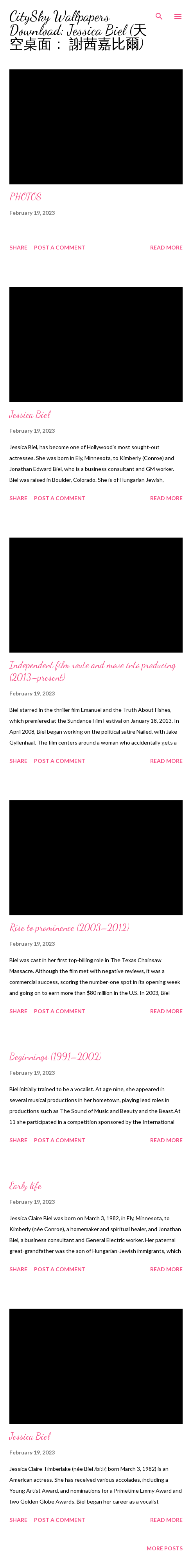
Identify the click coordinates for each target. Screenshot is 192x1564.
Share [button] (18, 247)
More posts (165, 1548)
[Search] (159, 14)
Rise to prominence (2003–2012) (69, 927)
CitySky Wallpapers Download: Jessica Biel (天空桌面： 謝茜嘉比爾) (78, 30)
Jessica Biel (29, 414)
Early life (25, 1185)
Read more (166, 247)
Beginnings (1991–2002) (55, 1056)
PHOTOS (25, 196)
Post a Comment (60, 247)
